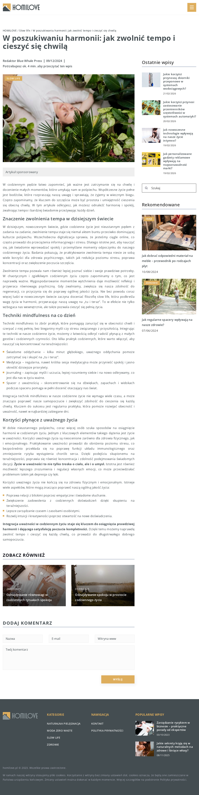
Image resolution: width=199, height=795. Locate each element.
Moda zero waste (59, 730)
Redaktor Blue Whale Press (22, 61)
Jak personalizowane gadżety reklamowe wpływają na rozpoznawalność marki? (177, 161)
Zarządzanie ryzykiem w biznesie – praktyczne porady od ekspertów (173, 726)
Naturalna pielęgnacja (63, 723)
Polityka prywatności (107, 730)
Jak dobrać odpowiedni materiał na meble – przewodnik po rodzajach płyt (167, 261)
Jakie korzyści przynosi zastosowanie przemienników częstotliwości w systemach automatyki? (179, 109)
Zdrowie (53, 744)
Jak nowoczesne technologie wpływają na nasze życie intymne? (178, 135)
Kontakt (97, 723)
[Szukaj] (146, 188)
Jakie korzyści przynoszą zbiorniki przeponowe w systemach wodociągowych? (176, 81)
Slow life (13, 78)
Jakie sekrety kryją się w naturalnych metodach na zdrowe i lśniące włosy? (175, 747)
